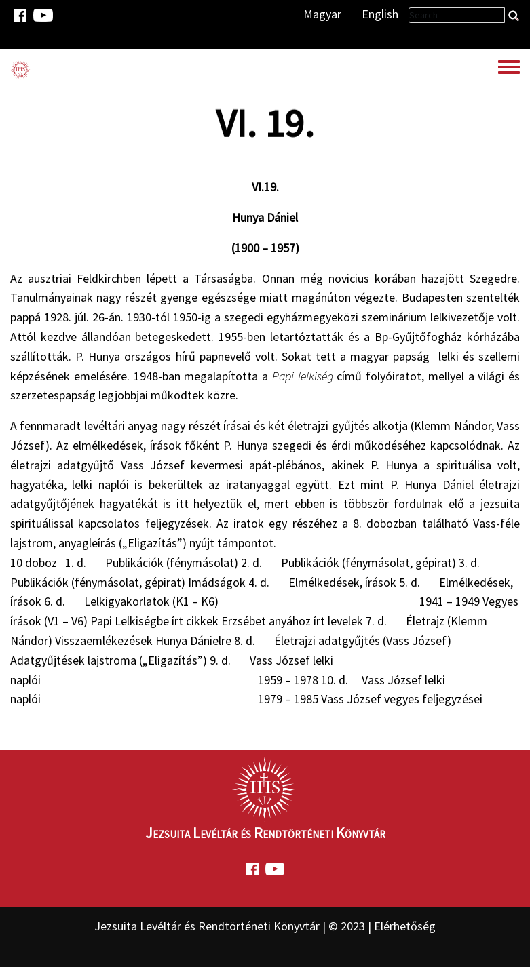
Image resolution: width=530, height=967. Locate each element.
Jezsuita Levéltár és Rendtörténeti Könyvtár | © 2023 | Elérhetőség (265, 926)
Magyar (322, 14)
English (380, 14)
